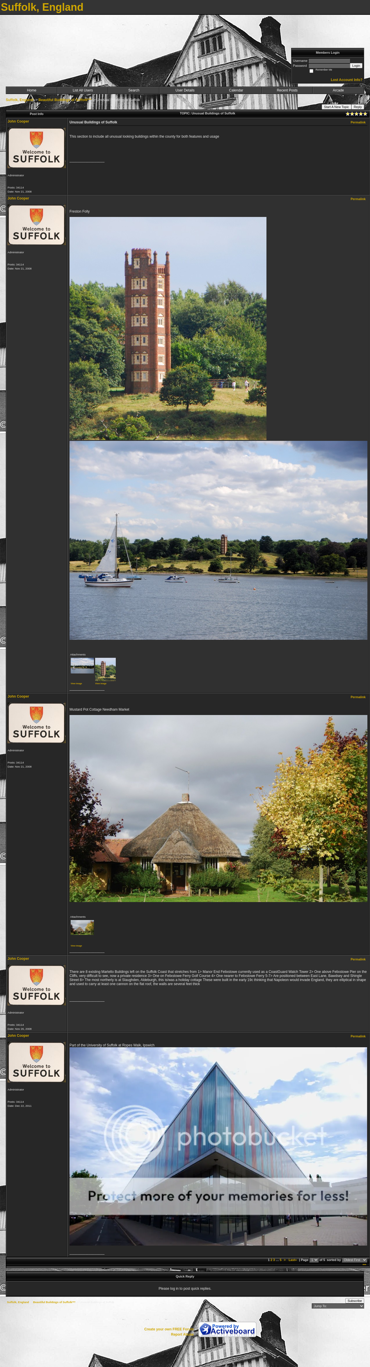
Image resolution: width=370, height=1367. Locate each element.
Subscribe (355, 1301)
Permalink (358, 122)
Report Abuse (182, 1334)
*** (364, 1265)
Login (356, 65)
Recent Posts (287, 90)
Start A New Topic (336, 107)
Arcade (338, 90)
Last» (293, 1260)
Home (31, 90)
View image (76, 683)
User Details (184, 90)
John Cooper (18, 121)
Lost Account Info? (346, 80)
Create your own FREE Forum (169, 1329)
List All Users (83, 90)
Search (133, 90)
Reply (358, 107)
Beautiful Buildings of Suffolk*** (64, 100)
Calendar (236, 90)
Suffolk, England (19, 100)
